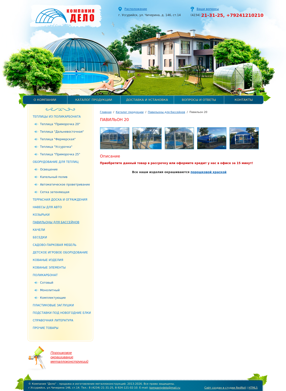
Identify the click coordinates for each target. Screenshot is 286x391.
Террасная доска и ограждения (60, 199)
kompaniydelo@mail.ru (164, 387)
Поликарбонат (45, 275)
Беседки (40, 237)
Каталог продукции (93, 100)
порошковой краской (209, 172)
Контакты (244, 100)
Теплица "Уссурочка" (56, 147)
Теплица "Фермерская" (58, 139)
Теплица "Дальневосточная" (62, 131)
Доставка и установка (147, 100)
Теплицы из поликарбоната (57, 116)
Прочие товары (45, 328)
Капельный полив (54, 177)
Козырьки (41, 214)
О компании (45, 100)
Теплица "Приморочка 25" (60, 154)
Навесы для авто (47, 207)
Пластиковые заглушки (53, 305)
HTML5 (253, 387)
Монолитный (50, 290)
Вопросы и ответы (199, 100)
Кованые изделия (48, 260)
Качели (39, 230)
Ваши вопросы (208, 9)
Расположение (135, 9)
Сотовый (46, 282)
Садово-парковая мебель (54, 245)
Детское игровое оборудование (60, 252)
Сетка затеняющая (54, 192)
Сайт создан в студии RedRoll (225, 387)
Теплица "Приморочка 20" (60, 124)
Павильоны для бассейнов (56, 222)
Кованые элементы (49, 267)
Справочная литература (53, 320)
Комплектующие (53, 297)
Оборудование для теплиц (56, 162)
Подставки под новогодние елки (62, 313)
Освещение (49, 169)
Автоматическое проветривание (65, 184)
